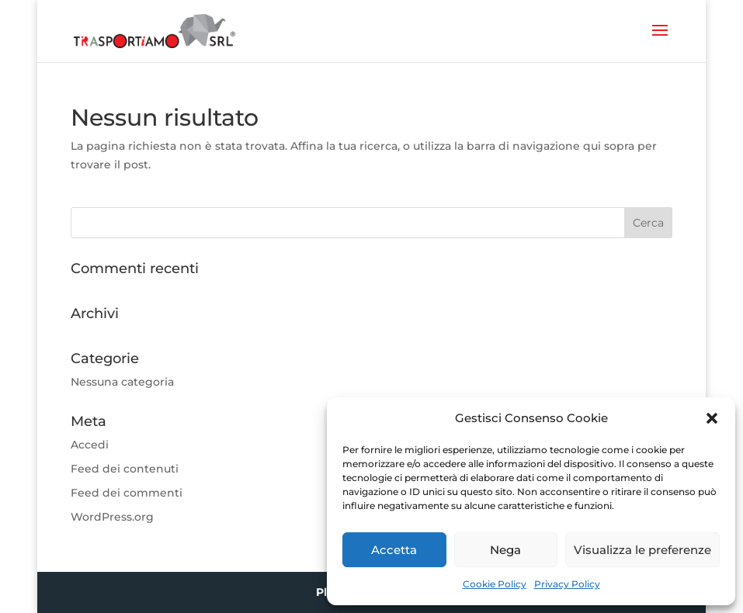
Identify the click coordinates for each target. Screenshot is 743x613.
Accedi (90, 445)
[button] (712, 418)
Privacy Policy (567, 584)
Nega (505, 549)
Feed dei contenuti (125, 469)
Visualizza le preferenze (642, 549)
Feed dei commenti (126, 493)
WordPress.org (112, 517)
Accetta (394, 549)
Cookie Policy (494, 584)
